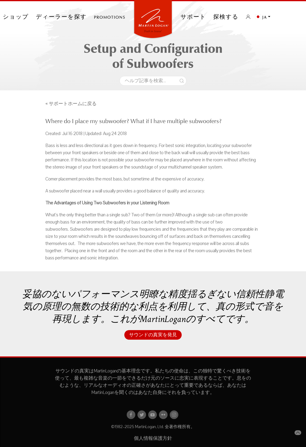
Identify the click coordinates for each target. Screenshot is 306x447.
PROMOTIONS (110, 16)
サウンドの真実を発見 (153, 335)
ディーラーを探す (61, 16)
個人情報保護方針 (153, 438)
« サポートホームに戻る (71, 104)
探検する (226, 16)
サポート (193, 16)
